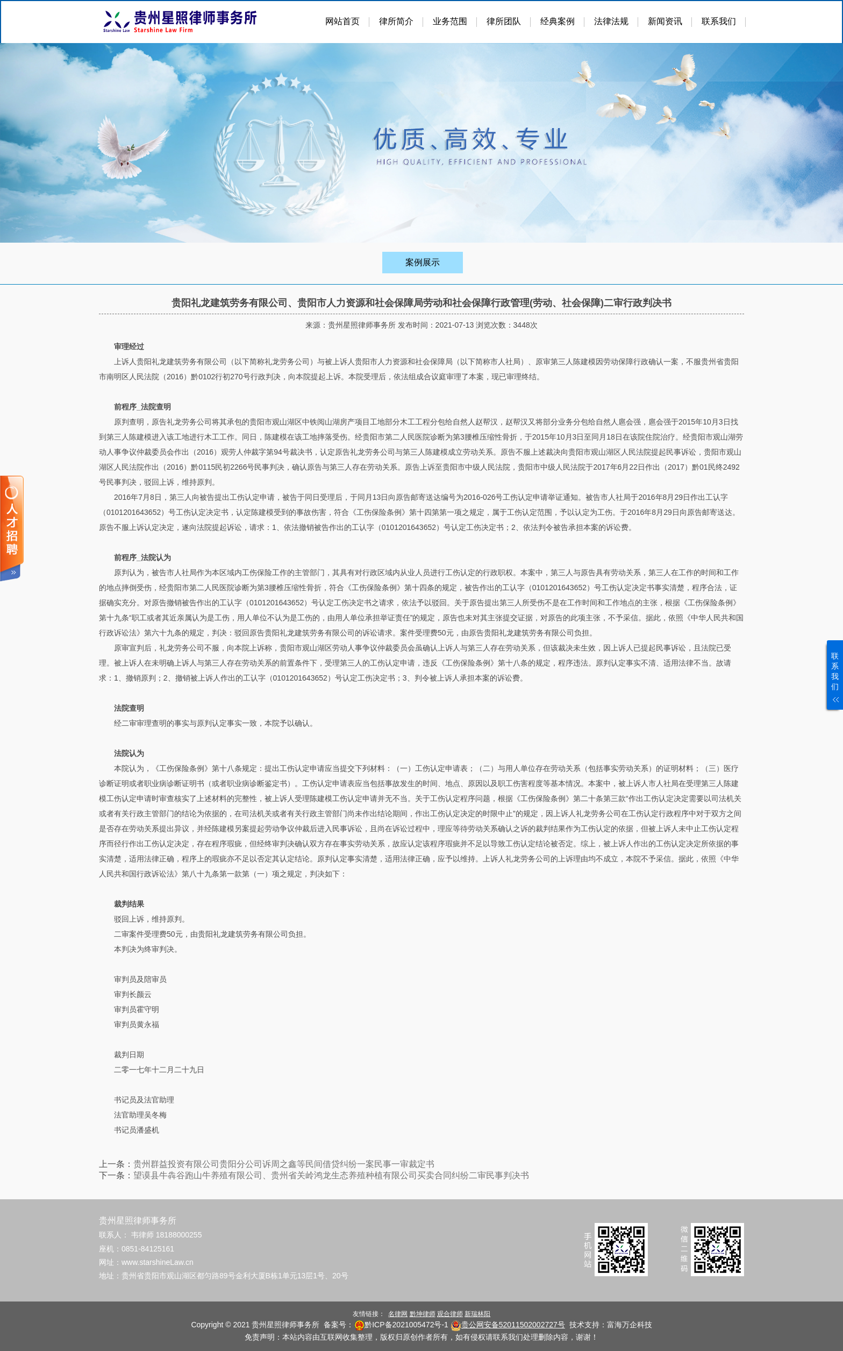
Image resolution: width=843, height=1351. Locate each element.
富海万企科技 (629, 1324)
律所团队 (504, 21)
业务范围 (450, 21)
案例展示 (422, 262)
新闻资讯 (665, 21)
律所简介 (396, 21)
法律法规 (611, 21)
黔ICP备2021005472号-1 (406, 1324)
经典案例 (557, 21)
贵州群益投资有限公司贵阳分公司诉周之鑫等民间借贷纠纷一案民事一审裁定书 (283, 1164)
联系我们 (719, 21)
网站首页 (342, 21)
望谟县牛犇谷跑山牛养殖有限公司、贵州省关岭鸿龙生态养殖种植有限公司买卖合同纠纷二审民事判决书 (331, 1175)
